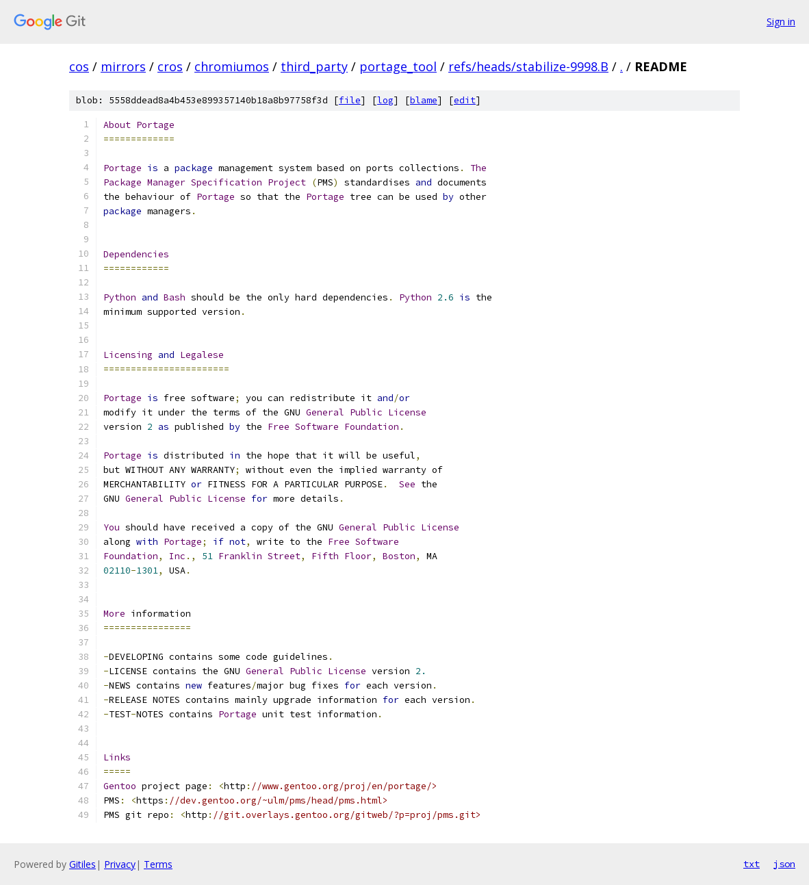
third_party (314, 66)
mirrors (123, 66)
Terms (158, 864)
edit (465, 100)
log (385, 100)
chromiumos (231, 66)
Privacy (120, 864)
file (350, 100)
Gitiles (82, 864)
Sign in (781, 21)
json (784, 864)
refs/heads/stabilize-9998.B (528, 66)
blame (423, 100)
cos (79, 66)
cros (170, 66)
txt (751, 864)
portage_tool (398, 66)
